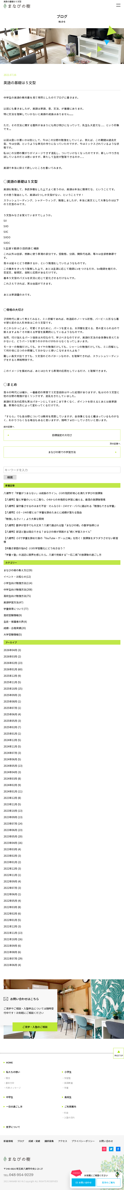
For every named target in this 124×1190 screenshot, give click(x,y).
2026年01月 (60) (13, 669)
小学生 (66, 1072)
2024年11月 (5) (12, 746)
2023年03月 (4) (12, 849)
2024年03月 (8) (12, 778)
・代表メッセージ (12, 1087)
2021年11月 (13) (13, 933)
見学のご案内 (108, 1182)
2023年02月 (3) (12, 855)
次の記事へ (62, 450)
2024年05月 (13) (13, 765)
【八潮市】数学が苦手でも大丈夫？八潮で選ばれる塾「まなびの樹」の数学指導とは (51, 525)
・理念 (7, 1077)
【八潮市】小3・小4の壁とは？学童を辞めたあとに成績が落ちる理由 (43, 512)
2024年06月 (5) (12, 759)
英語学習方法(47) (13, 602)
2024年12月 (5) (12, 740)
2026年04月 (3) (12, 650)
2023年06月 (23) (13, 830)
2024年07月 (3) (12, 753)
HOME (8, 1062)
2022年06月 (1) (12, 894)
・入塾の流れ (68, 1117)
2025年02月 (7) (12, 727)
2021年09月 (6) (12, 945)
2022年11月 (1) (12, 875)
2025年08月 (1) (12, 701)
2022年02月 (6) (12, 913)
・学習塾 (66, 1077)
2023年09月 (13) (13, 817)
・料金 (65, 1112)
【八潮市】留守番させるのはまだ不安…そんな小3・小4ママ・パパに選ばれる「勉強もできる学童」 (60, 506)
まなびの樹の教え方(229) (18, 570)
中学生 (8, 1097)
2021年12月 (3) (12, 926)
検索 (10, 477)
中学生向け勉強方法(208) (18, 589)
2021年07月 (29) (13, 958)
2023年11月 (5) (12, 804)
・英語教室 (67, 1082)
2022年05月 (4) (12, 900)
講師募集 (49, 1141)
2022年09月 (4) (12, 881)
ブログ (20, 1141)
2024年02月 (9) (12, 785)
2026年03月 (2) (12, 656)
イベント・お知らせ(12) (17, 576)
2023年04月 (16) (13, 843)
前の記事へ (62, 433)
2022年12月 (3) (12, 868)
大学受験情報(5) (13, 634)
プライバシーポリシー (83, 1141)
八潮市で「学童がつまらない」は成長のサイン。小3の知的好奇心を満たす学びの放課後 (53, 493)
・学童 (65, 1087)
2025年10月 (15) (13, 688)
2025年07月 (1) (12, 708)
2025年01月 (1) (12, 733)
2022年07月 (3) (12, 888)
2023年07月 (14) (13, 823)
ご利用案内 (69, 1106)
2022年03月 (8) (12, 907)
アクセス (62, 1141)
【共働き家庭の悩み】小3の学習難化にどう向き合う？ (34, 548)
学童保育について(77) (16, 609)
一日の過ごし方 (13, 1106)
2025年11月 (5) (12, 682)
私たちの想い (12, 1072)
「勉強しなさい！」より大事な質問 (24, 519)
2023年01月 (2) (12, 862)
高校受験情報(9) (13, 615)
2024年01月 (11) (13, 791)
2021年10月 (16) (13, 939)
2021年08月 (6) (12, 952)
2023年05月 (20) (13, 836)
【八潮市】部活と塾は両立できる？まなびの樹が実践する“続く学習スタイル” (47, 531)
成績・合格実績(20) (15, 628)
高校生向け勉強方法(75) (17, 596)
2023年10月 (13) (13, 810)
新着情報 (8, 1141)
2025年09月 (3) (12, 695)
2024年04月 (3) (12, 772)
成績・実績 (34, 1141)
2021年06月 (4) (12, 965)
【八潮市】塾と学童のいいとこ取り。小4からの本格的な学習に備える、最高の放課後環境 (54, 499)
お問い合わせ (84, 1182)
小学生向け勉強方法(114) (18, 583)
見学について (12, 1127)
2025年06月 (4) (12, 714)
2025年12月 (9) (12, 675)
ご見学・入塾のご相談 (34, 1027)
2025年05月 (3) (12, 720)
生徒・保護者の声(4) (15, 621)
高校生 (66, 1097)
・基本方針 (9, 1082)
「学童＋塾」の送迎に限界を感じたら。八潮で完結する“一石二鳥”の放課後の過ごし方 (52, 554)
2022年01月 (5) (12, 920)
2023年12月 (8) (12, 798)
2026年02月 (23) (13, 663)
